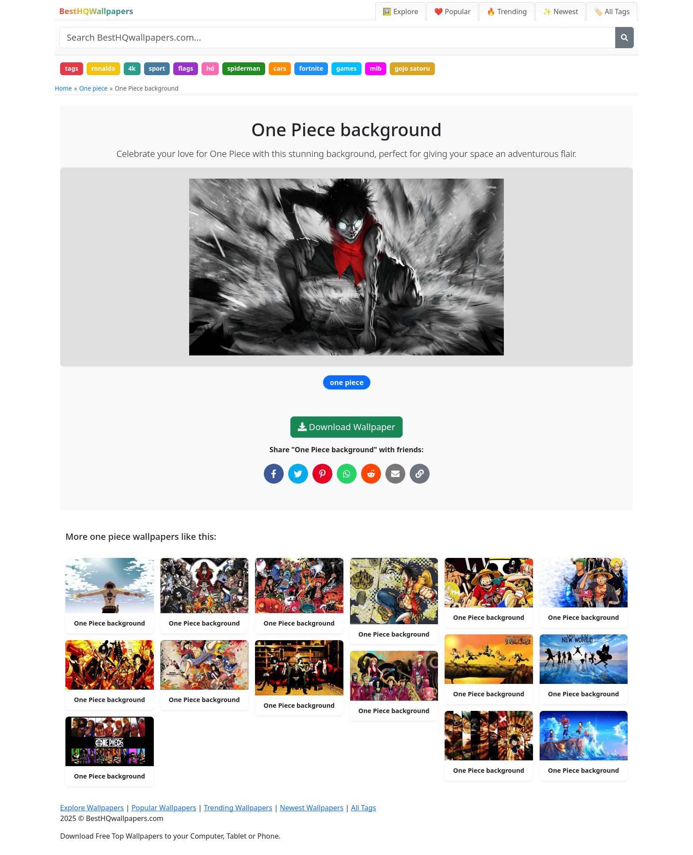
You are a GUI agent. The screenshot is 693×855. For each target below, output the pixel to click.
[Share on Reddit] (371, 474)
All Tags (363, 808)
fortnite (311, 68)
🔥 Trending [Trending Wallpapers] (507, 11)
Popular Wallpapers (163, 808)
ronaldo (103, 68)
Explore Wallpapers (92, 808)
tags (71, 68)
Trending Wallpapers (238, 808)
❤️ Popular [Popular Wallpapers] (452, 11)
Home (63, 88)
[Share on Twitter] (298, 474)
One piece (93, 88)
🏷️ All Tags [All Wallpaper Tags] (612, 11)
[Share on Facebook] (274, 474)
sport (157, 68)
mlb (376, 68)
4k (132, 68)
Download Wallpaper (347, 427)
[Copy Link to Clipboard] (420, 474)
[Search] (624, 37)
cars (280, 68)
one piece (346, 382)
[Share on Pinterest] (322, 474)
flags (185, 68)
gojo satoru (412, 68)
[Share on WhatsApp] (347, 474)
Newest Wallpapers (311, 808)
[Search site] (337, 37)
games (346, 68)
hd (210, 68)
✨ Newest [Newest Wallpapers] (560, 11)
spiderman (243, 68)
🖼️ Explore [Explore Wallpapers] (400, 11)
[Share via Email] (395, 474)
